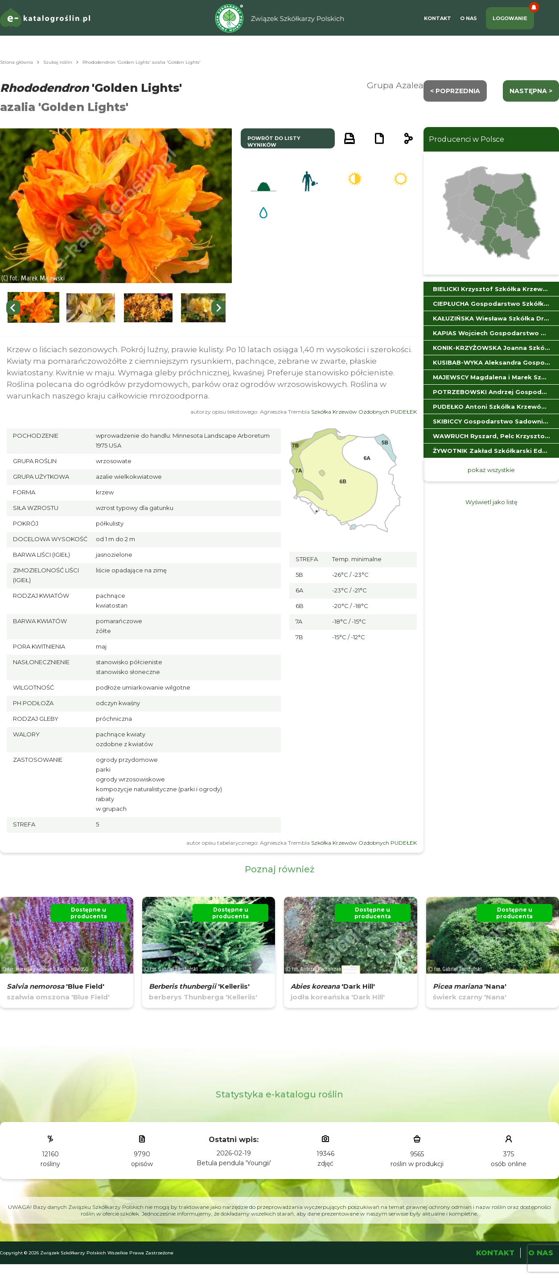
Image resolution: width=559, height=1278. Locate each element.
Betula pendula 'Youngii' (234, 1163)
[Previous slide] (13, 307)
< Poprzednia (455, 91)
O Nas (468, 18)
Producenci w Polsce (466, 139)
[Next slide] (218, 307)
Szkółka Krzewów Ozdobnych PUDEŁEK (364, 411)
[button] (33, 308)
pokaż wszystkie (491, 469)
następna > (531, 91)
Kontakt (437, 18)
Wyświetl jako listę (491, 501)
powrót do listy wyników (273, 141)
